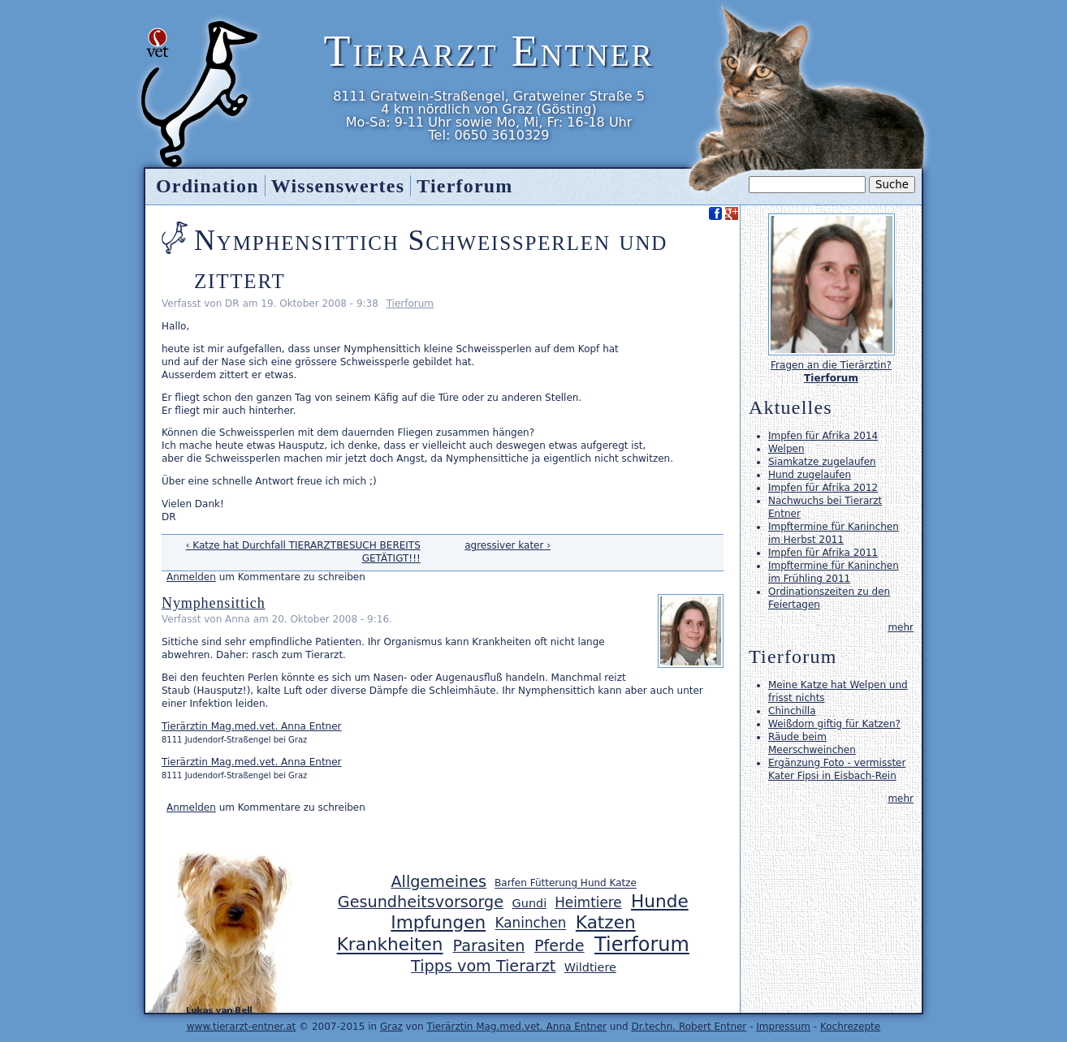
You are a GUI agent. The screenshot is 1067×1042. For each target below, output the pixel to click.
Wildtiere (590, 967)
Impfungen (438, 922)
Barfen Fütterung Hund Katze (566, 883)
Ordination (207, 185)
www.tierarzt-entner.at (241, 1026)
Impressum (783, 1026)
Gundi (529, 903)
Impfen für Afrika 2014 (823, 435)
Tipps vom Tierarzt (483, 966)
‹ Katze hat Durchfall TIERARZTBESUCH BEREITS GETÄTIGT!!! (303, 552)
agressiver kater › (507, 545)
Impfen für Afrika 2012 (823, 487)
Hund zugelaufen (809, 474)
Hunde (660, 901)
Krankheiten (390, 945)
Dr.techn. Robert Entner (688, 1026)
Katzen (606, 922)
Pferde (559, 946)
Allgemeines (438, 881)
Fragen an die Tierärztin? (831, 365)
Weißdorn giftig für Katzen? (834, 724)
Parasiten (489, 946)
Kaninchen (531, 923)
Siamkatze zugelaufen (822, 461)
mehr (901, 627)
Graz (391, 1026)
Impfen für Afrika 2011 (823, 552)
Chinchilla (791, 711)
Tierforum (410, 303)
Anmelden (191, 577)
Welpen (786, 448)
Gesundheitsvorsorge (420, 902)
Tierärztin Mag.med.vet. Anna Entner (252, 726)
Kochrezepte (850, 1026)
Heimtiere (588, 902)
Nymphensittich (214, 603)
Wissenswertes (337, 185)
